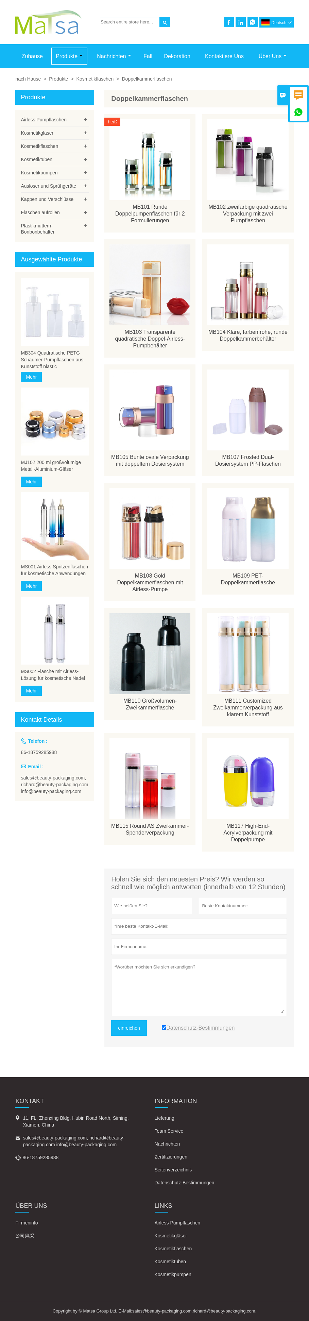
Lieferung (164, 1118)
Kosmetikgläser (37, 133)
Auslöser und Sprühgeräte (48, 186)
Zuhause (32, 56)
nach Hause (28, 79)
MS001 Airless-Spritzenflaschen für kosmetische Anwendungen (54, 570)
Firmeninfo (26, 1222)
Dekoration (177, 56)
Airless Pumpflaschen (44, 119)
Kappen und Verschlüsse (47, 199)
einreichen (129, 1028)
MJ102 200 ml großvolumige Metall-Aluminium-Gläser (51, 466)
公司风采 (24, 1235)
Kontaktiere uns (224, 56)
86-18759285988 (39, 752)
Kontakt (29, 1101)
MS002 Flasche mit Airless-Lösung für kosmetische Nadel (53, 675)
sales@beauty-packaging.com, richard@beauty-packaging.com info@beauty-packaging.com (54, 784)
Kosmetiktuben (36, 159)
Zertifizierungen (171, 1157)
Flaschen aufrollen (40, 212)
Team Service (169, 1131)
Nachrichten (114, 56)
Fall (147, 56)
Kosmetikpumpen (39, 172)
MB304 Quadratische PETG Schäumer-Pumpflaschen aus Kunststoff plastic (52, 359)
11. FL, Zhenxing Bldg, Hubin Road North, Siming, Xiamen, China (75, 1121)
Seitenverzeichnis (173, 1169)
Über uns (273, 56)
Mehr (31, 377)
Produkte (69, 56)
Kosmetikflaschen (95, 79)
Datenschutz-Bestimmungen (184, 1182)
